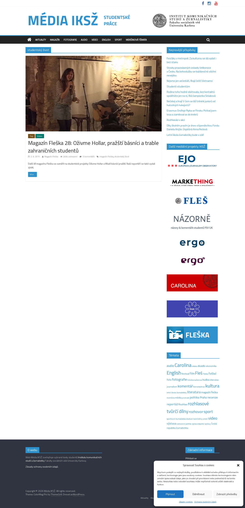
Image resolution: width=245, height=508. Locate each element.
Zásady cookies (186, 501)
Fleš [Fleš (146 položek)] (198, 373)
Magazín (55, 39)
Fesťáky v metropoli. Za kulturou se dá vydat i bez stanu (191, 60)
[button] (238, 465)
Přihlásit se (191, 458)
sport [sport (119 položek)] (208, 411)
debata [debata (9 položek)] (194, 366)
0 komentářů (87, 156)
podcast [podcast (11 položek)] (185, 397)
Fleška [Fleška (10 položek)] (205, 373)
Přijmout (170, 494)
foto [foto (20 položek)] (169, 380)
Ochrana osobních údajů (205, 501)
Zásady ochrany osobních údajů (42, 466)
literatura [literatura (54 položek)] (194, 392)
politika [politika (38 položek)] (194, 397)
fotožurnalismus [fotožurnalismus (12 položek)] (194, 380)
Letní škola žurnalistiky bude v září (185, 135)
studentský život (122, 156)
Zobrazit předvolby (226, 494)
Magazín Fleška (51, 156)
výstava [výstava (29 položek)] (171, 423)
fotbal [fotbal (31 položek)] (212, 373)
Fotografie (70, 39)
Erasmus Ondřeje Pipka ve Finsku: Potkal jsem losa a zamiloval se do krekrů (191, 112)
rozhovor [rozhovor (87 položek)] (196, 411)
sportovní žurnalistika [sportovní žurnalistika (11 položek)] (176, 418)
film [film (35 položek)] (192, 373)
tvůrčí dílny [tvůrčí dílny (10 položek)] (197, 418)
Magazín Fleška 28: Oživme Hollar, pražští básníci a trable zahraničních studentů (93, 147)
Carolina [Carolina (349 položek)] (183, 365)
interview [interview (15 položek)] (214, 380)
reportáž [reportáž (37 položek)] (172, 404)
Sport (118, 39)
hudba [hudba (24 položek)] (205, 380)
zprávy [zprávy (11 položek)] (208, 423)
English (106, 39)
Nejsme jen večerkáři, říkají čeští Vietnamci (190, 81)
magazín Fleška (106, 156)
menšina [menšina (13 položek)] (171, 397)
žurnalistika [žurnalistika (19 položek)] (182, 428)
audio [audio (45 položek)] (170, 365)
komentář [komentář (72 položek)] (185, 386)
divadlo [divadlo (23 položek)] (201, 366)
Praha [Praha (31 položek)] (203, 397)
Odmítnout (198, 494)
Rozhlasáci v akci (176, 120)
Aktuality (40, 39)
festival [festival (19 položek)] (185, 374)
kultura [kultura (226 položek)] (212, 385)
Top (31, 136)
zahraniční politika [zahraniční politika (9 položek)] (184, 423)
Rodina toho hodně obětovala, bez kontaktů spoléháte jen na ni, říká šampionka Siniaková (191, 94)
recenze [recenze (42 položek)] (212, 397)
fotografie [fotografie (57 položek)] (179, 379)
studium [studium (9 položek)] (189, 419)
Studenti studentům (178, 86)
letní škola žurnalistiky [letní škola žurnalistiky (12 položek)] (177, 392)
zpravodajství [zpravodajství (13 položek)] (198, 423)
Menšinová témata (136, 39)
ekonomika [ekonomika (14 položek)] (211, 366)
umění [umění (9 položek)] (205, 419)
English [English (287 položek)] (174, 372)
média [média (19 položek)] (178, 398)
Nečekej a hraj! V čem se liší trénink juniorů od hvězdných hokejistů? (191, 103)
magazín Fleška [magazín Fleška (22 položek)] (209, 392)
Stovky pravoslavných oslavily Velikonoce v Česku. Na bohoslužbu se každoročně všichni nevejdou (191, 71)
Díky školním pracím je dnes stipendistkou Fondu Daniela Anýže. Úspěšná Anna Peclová (193, 127)
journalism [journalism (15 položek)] (172, 386)
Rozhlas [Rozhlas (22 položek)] (182, 404)
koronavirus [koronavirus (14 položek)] (199, 386)
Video (95, 39)
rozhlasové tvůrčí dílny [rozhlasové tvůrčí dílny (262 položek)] (188, 407)
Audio (84, 39)
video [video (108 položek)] (212, 418)
